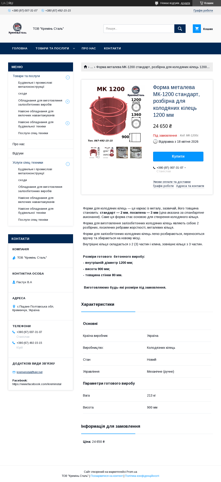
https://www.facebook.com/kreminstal (36, 384)
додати (185, 3)
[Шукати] (180, 28)
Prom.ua (132, 471)
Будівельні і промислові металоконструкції (35, 84)
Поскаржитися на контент (107, 475)
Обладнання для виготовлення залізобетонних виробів (40, 102)
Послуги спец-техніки (33, 133)
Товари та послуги (52, 48)
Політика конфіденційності (142, 475)
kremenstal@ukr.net (29, 372)
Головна (19, 48)
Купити (178, 156)
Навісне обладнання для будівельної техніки (35, 124)
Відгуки (18, 153)
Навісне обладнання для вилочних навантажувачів (36, 113)
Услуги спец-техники (28, 162)
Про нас (89, 48)
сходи (22, 93)
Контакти (112, 48)
